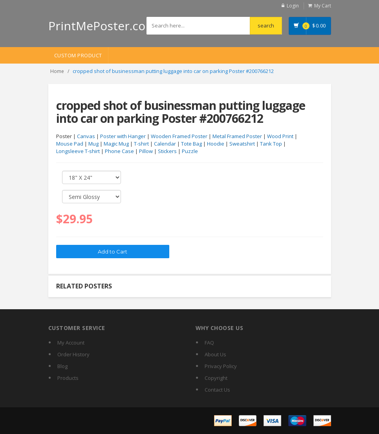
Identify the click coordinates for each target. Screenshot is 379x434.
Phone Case (119, 151)
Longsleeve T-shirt (78, 151)
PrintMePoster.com (102, 26)
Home (57, 71)
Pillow (146, 151)
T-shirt (141, 143)
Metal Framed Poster (237, 136)
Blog (62, 366)
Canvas (86, 136)
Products (68, 377)
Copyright (216, 377)
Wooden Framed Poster (179, 136)
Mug (93, 143)
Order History (73, 354)
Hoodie (215, 143)
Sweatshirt (242, 143)
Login (293, 5)
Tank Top (271, 143)
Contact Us (217, 389)
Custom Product (78, 55)
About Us (215, 354)
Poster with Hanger (123, 136)
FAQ (209, 342)
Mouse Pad (69, 143)
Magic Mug (116, 143)
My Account (70, 342)
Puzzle (190, 151)
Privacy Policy (221, 366)
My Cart (322, 5)
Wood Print (280, 136)
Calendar (165, 143)
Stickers (167, 151)
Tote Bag (191, 143)
